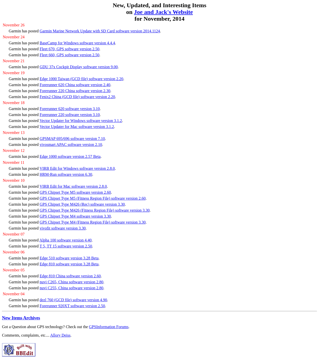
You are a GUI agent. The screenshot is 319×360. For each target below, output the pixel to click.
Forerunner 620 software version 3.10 (70, 109)
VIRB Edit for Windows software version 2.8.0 (77, 168)
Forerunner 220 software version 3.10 (70, 115)
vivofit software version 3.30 (63, 228)
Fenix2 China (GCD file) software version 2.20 (77, 97)
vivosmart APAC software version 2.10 (71, 144)
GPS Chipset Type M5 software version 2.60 (75, 192)
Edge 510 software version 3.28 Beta (69, 258)
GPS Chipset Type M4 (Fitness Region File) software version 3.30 (93, 222)
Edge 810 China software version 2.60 (70, 276)
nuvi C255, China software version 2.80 (71, 288)
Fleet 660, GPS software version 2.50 (69, 55)
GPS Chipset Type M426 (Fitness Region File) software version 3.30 (95, 210)
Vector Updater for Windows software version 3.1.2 (81, 121)
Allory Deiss (60, 335)
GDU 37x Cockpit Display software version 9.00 (79, 67)
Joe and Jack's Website (163, 12)
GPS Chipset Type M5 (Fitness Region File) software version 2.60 (93, 198)
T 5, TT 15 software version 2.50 (66, 246)
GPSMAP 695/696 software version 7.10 (72, 138)
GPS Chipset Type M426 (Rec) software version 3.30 (82, 204)
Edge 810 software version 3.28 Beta (69, 264)
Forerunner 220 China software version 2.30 (75, 91)
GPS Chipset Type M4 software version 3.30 (75, 216)
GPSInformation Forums (109, 327)
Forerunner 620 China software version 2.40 (75, 85)
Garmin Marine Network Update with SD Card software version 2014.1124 (100, 31)
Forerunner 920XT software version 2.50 (72, 306)
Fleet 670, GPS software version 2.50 (69, 49)
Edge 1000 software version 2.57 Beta (70, 156)
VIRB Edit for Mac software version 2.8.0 (73, 186)
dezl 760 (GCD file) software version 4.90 (73, 300)
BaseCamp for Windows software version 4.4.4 (77, 43)
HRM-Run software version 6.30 (66, 174)
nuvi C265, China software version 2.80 (71, 282)
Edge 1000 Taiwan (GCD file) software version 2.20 (81, 79)
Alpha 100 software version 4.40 (65, 240)
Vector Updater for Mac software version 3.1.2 (77, 126)
